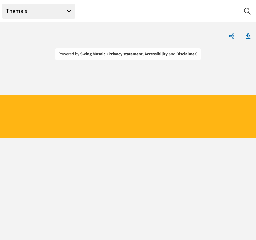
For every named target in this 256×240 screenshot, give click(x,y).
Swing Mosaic (92, 54)
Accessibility (156, 54)
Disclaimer (186, 54)
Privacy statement (125, 54)
